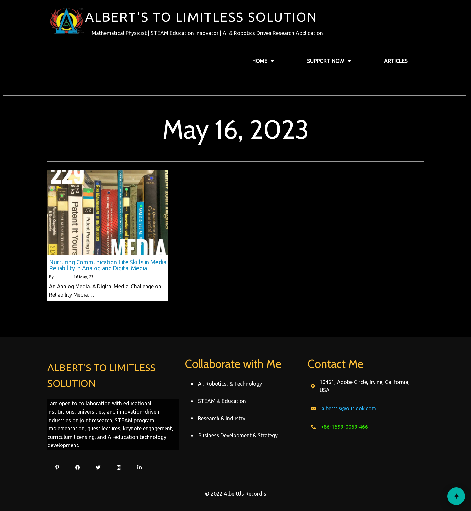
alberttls (62, 277)
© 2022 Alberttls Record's (235, 494)
